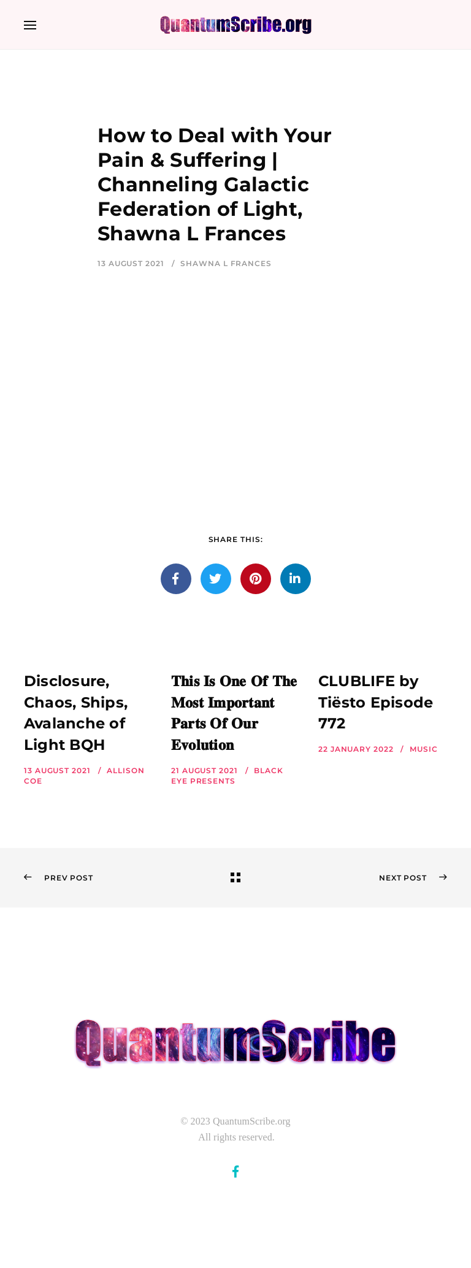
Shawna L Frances (225, 263)
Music (424, 749)
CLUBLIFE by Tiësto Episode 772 (375, 702)
